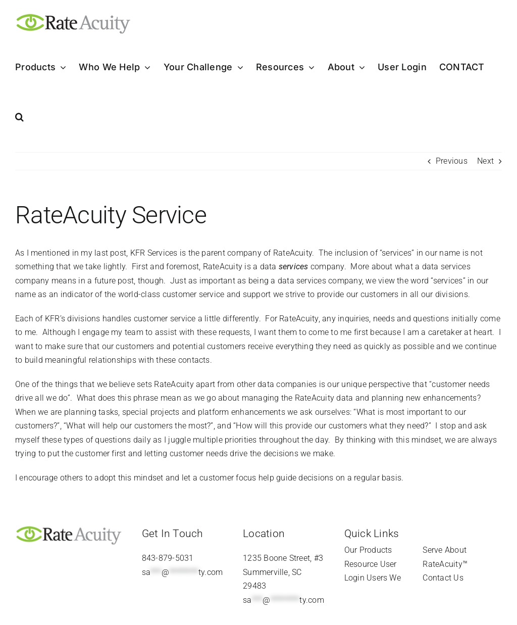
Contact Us (443, 578)
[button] (19, 116)
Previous (452, 161)
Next (485, 161)
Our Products (368, 550)
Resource (361, 564)
